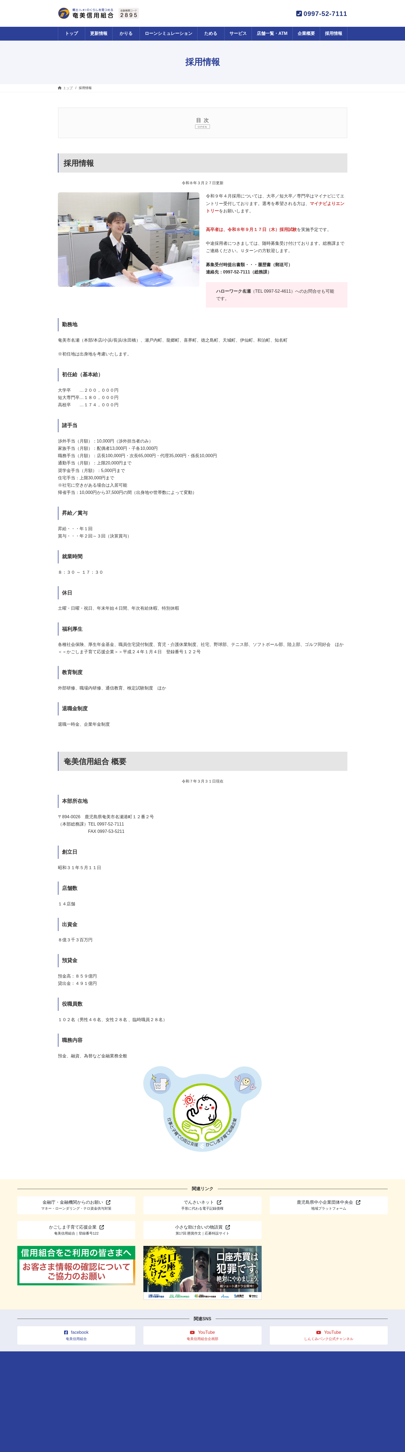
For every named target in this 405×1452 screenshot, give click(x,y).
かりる (124, 1357)
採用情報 (248, 1357)
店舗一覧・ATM (196, 1357)
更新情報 (102, 1357)
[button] (76, 1205)
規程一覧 (303, 1357)
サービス (167, 1357)
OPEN (202, 126)
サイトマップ (276, 1357)
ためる (145, 1357)
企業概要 (224, 1357)
